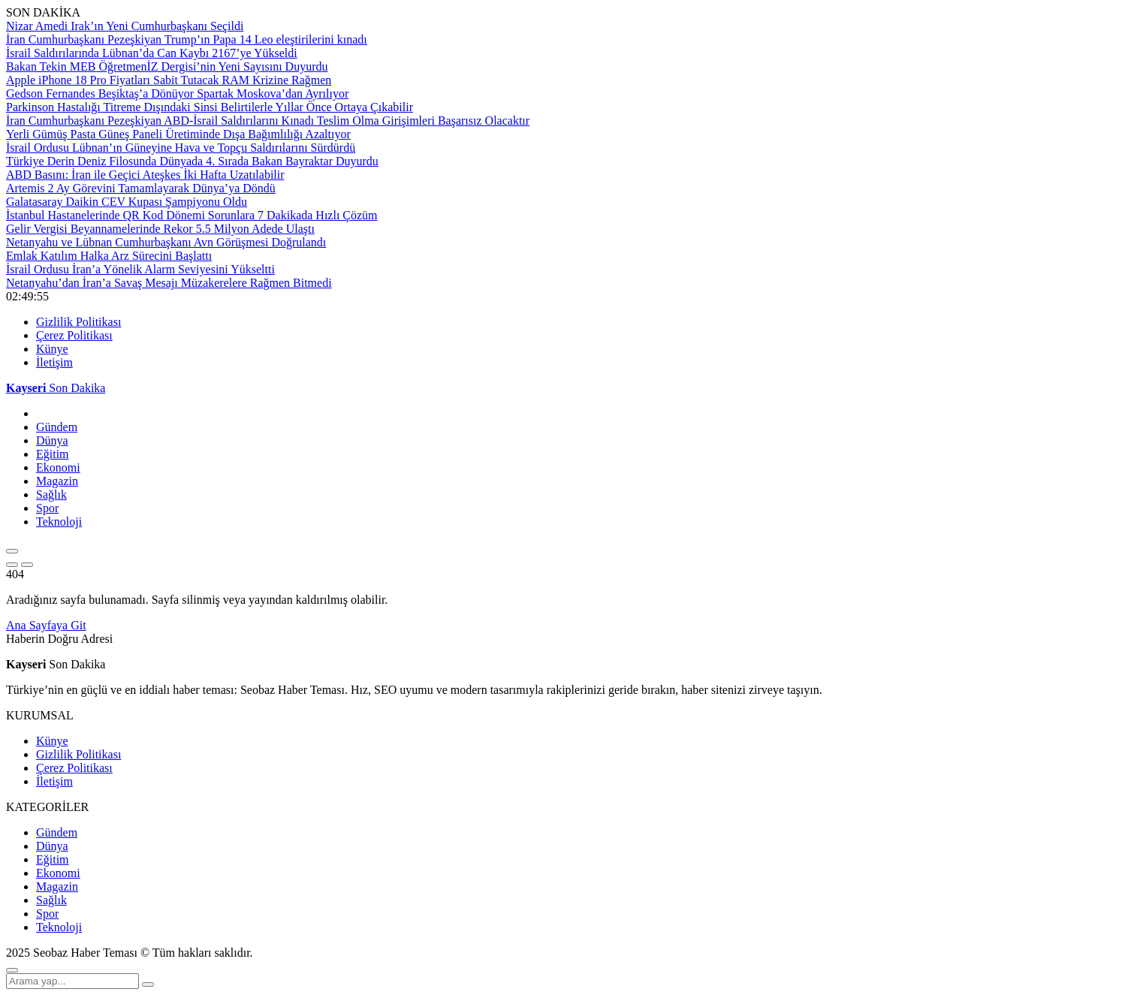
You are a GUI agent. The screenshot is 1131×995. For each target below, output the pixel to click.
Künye (52, 348)
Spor (47, 508)
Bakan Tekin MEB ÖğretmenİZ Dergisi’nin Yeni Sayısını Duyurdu (166, 66)
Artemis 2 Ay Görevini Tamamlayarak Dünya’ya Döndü (141, 188)
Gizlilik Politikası (78, 321)
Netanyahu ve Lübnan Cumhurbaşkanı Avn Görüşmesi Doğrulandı (166, 242)
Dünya (52, 440)
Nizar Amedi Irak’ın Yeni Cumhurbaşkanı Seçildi (124, 26)
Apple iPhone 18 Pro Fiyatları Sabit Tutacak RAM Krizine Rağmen (168, 80)
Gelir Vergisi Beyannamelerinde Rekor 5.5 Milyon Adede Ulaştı (160, 228)
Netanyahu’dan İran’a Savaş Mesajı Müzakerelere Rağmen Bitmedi (169, 282)
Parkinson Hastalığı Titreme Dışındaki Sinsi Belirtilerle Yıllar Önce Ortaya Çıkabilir (209, 107)
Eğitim (52, 454)
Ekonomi (58, 467)
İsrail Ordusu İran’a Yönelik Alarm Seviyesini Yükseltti (140, 269)
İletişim (54, 362)
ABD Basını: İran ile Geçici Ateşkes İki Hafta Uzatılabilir (145, 174)
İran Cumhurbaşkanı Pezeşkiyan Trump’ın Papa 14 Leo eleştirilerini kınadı (186, 39)
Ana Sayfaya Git (46, 625)
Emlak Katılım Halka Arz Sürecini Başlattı (109, 255)
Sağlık (51, 494)
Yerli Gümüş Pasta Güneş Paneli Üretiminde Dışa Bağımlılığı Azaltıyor (178, 134)
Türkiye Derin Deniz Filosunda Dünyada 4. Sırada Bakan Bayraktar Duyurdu (192, 161)
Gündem (56, 427)
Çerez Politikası (74, 335)
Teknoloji (59, 521)
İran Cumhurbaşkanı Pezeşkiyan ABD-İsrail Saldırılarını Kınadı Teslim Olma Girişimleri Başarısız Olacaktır (267, 120)
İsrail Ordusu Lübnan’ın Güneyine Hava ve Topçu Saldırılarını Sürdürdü (180, 147)
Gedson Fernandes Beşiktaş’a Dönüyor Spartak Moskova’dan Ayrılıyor (177, 93)
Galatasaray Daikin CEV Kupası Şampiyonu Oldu (126, 201)
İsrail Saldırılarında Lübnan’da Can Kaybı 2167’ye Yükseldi (151, 53)
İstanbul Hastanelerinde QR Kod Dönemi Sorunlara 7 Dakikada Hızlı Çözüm (192, 215)
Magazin (57, 481)
